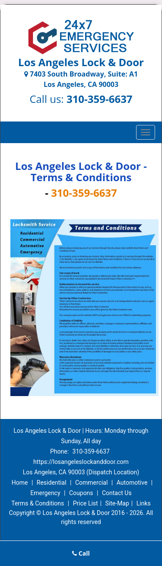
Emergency (45, 492)
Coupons (81, 492)
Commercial (91, 482)
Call (81, 553)
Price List (85, 503)
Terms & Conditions (37, 503)
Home (20, 482)
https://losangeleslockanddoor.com (81, 461)
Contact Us (117, 492)
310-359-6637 (100, 99)
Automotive (132, 482)
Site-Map (117, 503)
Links (144, 503)
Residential (52, 482)
